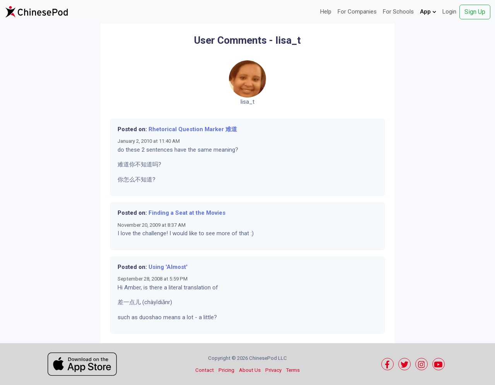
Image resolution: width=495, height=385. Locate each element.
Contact (204, 370)
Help (325, 11)
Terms (293, 370)
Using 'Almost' (168, 267)
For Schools (398, 11)
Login (449, 11)
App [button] (428, 11)
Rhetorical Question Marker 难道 (192, 129)
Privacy (273, 370)
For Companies (357, 11)
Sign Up (474, 11)
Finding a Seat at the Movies (186, 212)
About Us (250, 370)
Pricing (226, 370)
